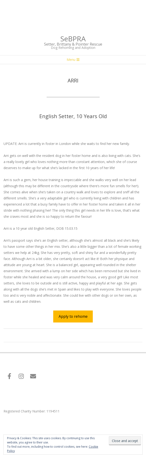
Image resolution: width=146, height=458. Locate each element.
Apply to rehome (73, 316)
